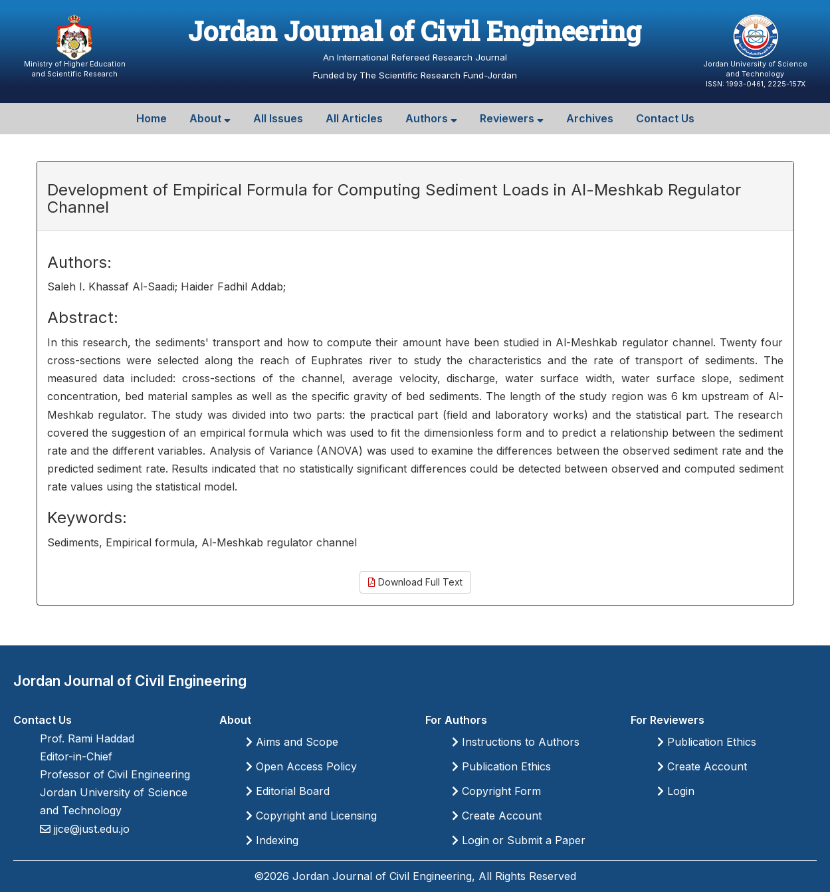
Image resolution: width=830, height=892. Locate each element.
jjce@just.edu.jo (90, 829)
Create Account (497, 815)
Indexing (272, 840)
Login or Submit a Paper (518, 840)
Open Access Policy (301, 766)
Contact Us (665, 118)
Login (675, 791)
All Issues (278, 118)
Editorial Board (288, 791)
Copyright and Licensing (311, 815)
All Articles (354, 118)
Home (151, 118)
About (210, 118)
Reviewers (512, 118)
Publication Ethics (501, 766)
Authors (431, 118)
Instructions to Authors (515, 741)
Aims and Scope (292, 741)
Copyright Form (496, 791)
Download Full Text (415, 582)
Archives (589, 118)
